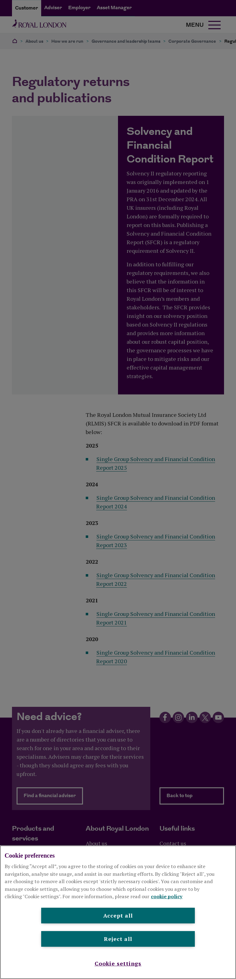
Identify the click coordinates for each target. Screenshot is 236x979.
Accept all (118, 915)
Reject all (118, 938)
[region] (118, 912)
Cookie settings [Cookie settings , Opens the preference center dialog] (118, 963)
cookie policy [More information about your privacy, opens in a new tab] (167, 896)
